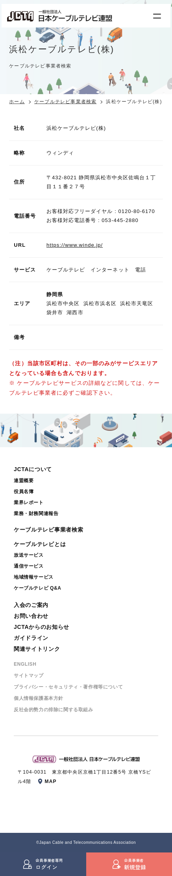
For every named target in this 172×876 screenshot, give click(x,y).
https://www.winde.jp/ (74, 245)
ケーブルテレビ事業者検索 (65, 101)
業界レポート (29, 502)
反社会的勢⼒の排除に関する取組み (53, 709)
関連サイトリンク (37, 649)
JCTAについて (33, 469)
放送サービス (29, 555)
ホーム (17, 101)
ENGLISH (25, 664)
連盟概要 (23, 480)
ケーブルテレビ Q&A (37, 588)
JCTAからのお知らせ (41, 627)
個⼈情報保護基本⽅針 (38, 698)
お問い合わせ (31, 616)
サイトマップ (29, 675)
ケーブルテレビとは (40, 544)
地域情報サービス (34, 577)
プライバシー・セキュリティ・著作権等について (68, 687)
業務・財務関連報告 (36, 513)
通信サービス (29, 566)
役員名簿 (23, 491)
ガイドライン (31, 638)
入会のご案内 (31, 605)
